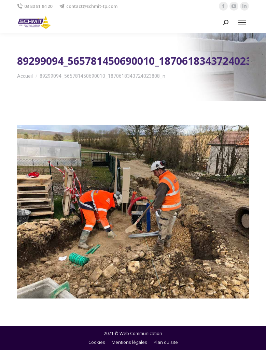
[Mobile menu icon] (242, 22)
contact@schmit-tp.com (88, 6)
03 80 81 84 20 (34, 6)
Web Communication (141, 333)
